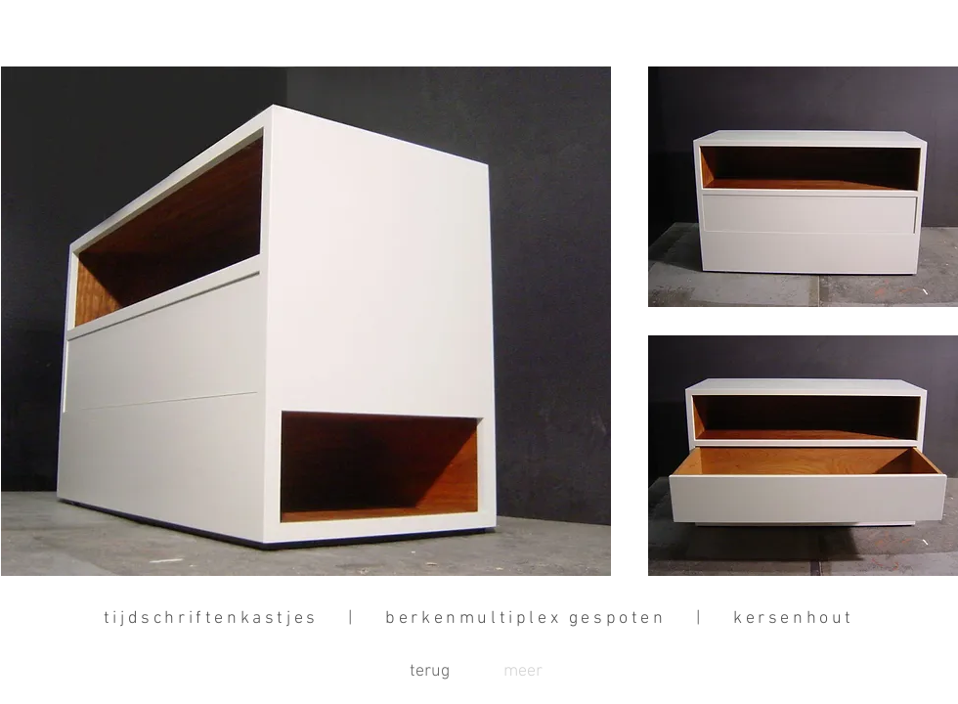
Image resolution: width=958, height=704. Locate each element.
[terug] (429, 671)
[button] (523, 671)
